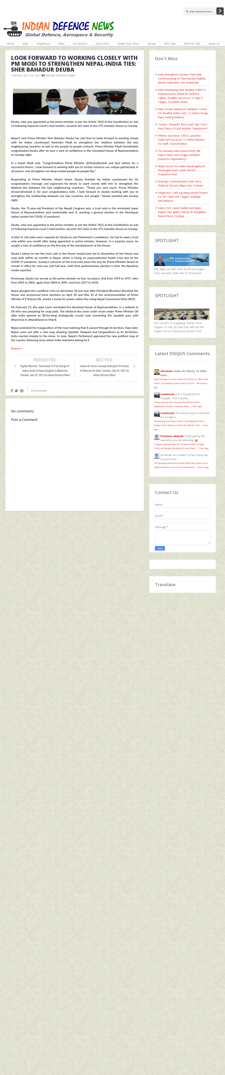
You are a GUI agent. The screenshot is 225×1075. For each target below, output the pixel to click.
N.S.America (80, 43)
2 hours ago (203, 467)
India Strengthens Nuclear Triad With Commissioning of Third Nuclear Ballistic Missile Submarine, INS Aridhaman (182, 78)
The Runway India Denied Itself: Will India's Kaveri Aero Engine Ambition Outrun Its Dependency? (179, 155)
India (25, 43)
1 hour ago (196, 406)
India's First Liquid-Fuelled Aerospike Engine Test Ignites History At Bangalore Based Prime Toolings (182, 212)
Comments (39, 390)
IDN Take (170, 43)
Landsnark (167, 394)
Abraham (166, 371)
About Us (213, 43)
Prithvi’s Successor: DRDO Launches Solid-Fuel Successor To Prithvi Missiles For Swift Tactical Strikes (181, 139)
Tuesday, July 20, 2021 (26, 75)
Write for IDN (192, 43)
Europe (152, 43)
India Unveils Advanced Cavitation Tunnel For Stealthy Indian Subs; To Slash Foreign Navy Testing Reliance (183, 113)
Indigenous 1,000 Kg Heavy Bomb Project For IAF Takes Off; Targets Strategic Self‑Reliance (183, 197)
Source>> (17, 348)
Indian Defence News (60, 75)
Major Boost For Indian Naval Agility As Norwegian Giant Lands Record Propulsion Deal (181, 170)
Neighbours (43, 43)
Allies (61, 43)
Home (10, 43)
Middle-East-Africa (128, 43)
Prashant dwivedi (172, 436)
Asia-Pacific (102, 43)
